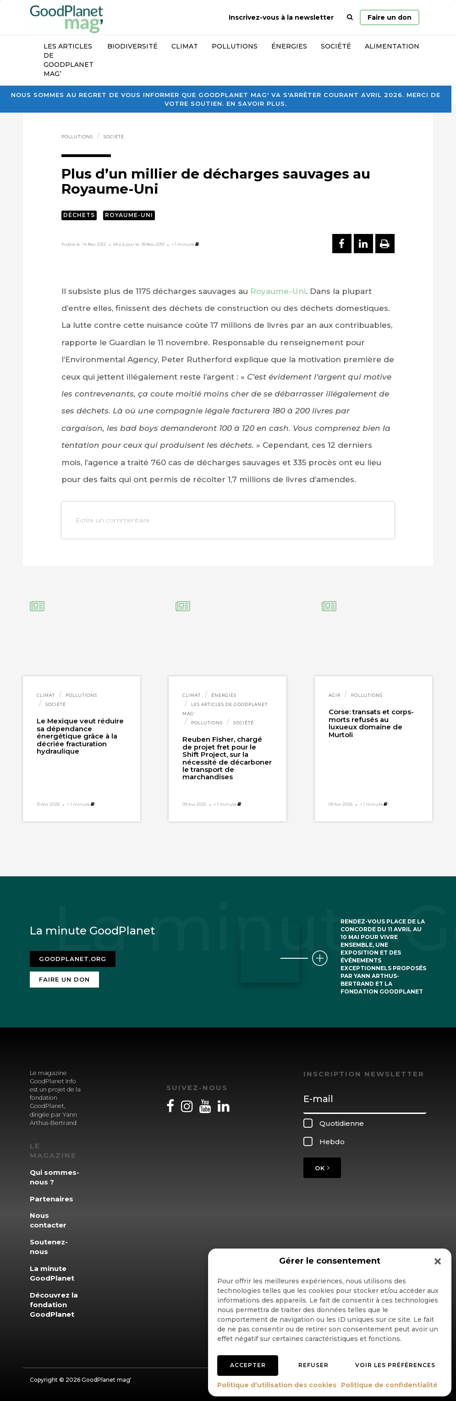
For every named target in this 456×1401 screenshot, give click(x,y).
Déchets (79, 215)
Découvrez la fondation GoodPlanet (54, 1305)
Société (336, 46)
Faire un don (390, 17)
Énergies (289, 46)
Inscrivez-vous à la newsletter (281, 17)
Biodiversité (132, 46)
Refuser (313, 1365)
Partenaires (51, 1199)
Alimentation (392, 46)
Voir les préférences (395, 1365)
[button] (437, 1261)
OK (322, 1168)
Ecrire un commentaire (113, 520)
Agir (335, 695)
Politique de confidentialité (389, 1385)
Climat (184, 46)
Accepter (248, 1365)
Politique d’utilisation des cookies (276, 1385)
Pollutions (235, 46)
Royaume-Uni (129, 215)
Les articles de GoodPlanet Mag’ (68, 60)
